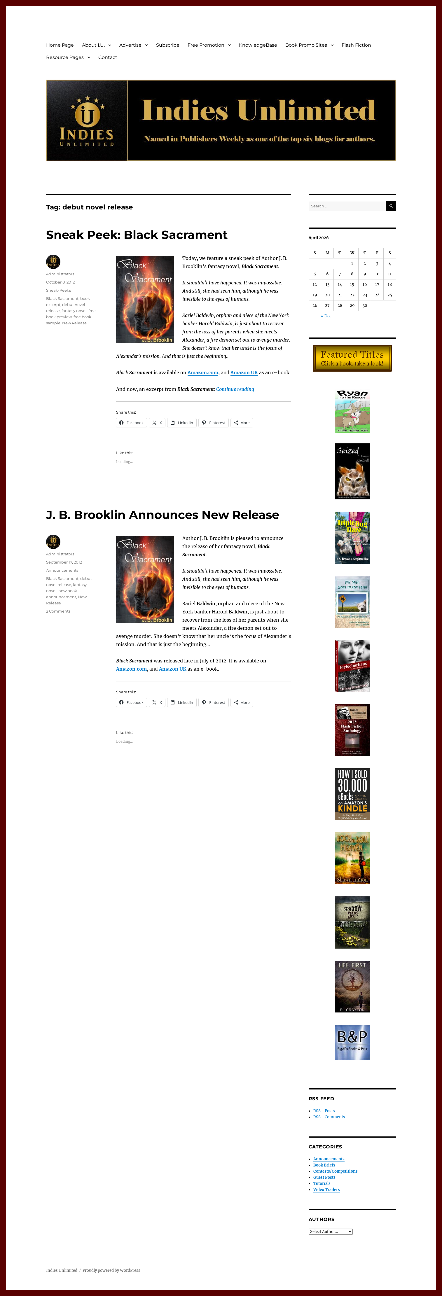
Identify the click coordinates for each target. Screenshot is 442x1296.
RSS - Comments (329, 1117)
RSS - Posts (324, 1110)
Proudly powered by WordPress (111, 1270)
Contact (107, 57)
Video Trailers (326, 1189)
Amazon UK (244, 372)
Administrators (60, 274)
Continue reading (235, 389)
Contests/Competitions (335, 1171)
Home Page (60, 45)
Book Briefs (324, 1165)
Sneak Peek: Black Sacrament (137, 235)
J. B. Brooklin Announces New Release (162, 515)
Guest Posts (324, 1177)
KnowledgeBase (258, 45)
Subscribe (167, 45)
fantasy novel (74, 310)
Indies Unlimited (61, 1270)
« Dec (326, 316)
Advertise (130, 45)
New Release (74, 323)
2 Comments (58, 611)
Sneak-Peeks (58, 290)
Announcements (62, 570)
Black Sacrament (62, 298)
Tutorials (322, 1183)
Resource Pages (65, 57)
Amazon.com (203, 372)
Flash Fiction (356, 45)
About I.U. (93, 45)
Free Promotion (206, 45)
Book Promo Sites (306, 45)
